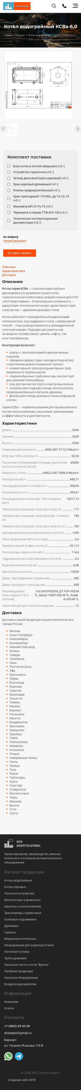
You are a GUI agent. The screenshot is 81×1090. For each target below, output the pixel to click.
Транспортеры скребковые (22, 913)
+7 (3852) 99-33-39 (17, 1026)
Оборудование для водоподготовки (29, 945)
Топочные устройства (19, 893)
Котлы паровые (15, 887)
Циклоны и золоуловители (22, 906)
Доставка (9, 275)
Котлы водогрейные (18, 880)
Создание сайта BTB (22, 1080)
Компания (11, 1001)
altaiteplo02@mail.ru (18, 1033)
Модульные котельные (20, 938)
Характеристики (13, 271)
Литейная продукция (18, 971)
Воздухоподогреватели (20, 984)
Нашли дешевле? (15, 240)
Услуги (9, 1008)
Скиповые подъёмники (20, 919)
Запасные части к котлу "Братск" (26, 964)
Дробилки (11, 926)
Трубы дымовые (15, 958)
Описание (9, 267)
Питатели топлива (16, 951)
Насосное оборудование (21, 977)
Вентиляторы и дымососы (22, 900)
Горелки (10, 932)
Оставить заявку (19, 253)
